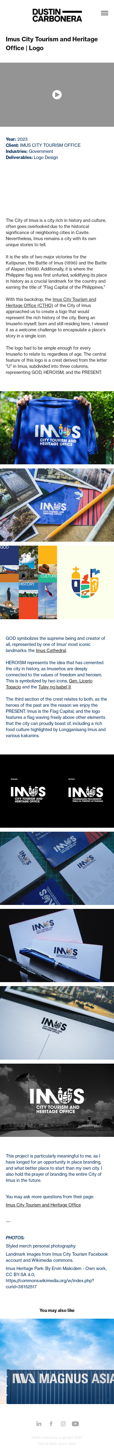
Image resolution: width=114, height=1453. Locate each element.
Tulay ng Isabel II (54, 686)
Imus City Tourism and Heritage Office (43, 1204)
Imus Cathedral (51, 650)
